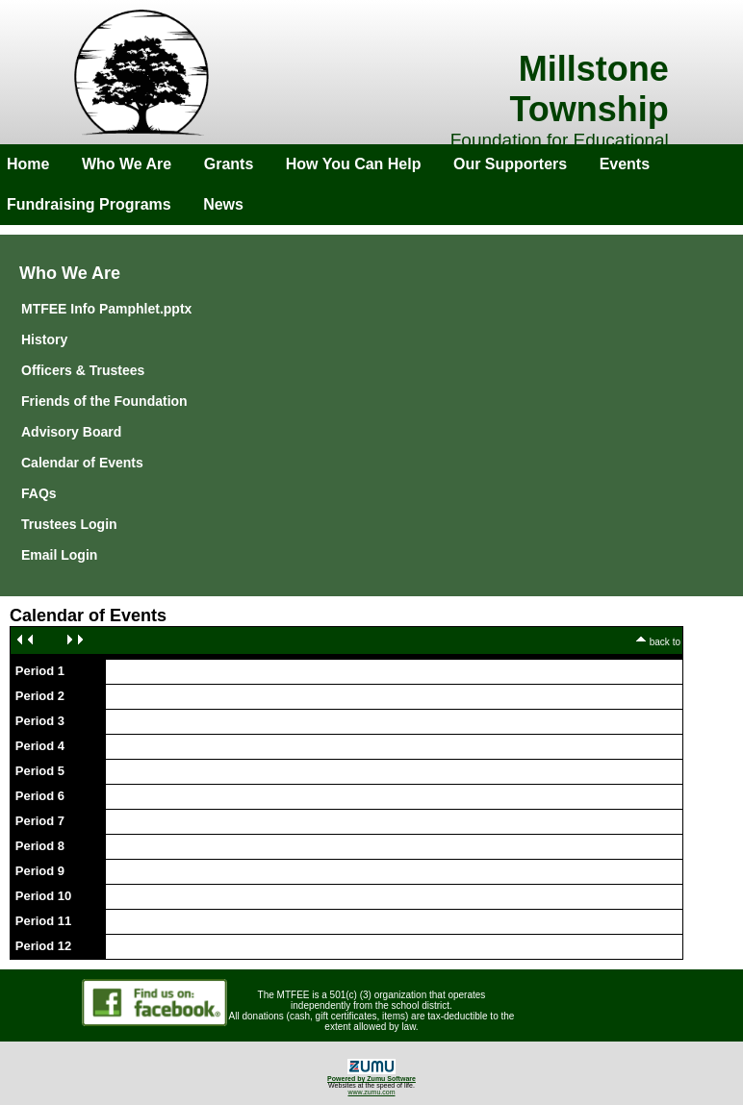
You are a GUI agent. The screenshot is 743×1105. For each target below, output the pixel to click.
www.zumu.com (371, 1092)
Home (28, 164)
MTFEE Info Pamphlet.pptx (106, 308)
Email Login (59, 555)
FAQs (39, 493)
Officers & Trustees (82, 370)
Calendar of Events (82, 462)
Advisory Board (71, 431)
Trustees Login (69, 524)
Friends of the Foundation (104, 401)
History (44, 339)
